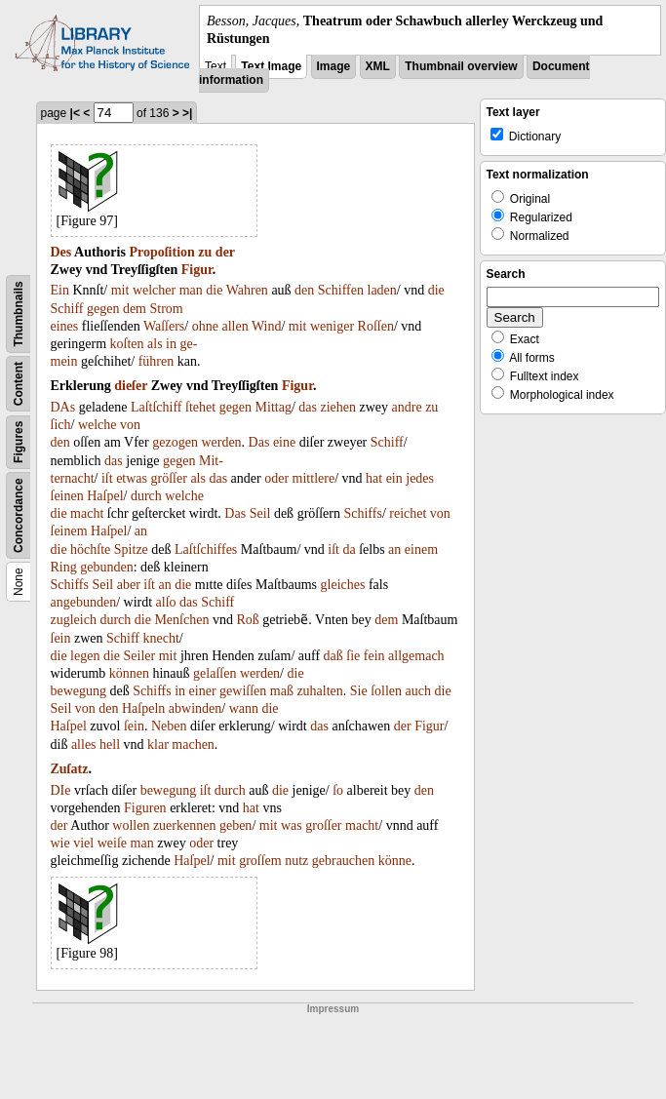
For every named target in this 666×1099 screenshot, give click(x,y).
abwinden (195, 708)
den (304, 290)
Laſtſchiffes (206, 549)
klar (158, 744)
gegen (103, 308)
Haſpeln (143, 708)
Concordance (18, 516)
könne (394, 860)
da (348, 549)
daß (333, 655)
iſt (107, 478)
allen (234, 326)
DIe (61, 790)
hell (109, 744)
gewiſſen (242, 691)
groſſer (323, 825)
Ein (60, 290)
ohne (205, 326)
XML (378, 66)
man (191, 290)
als (155, 343)
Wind (267, 326)
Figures (18, 442)
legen (84, 655)
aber (128, 584)
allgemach (416, 655)
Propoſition (161, 252)
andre (407, 407)
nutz (296, 860)
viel (83, 843)
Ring (64, 567)
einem (421, 549)
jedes (420, 478)
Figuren (145, 808)
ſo (338, 790)
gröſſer (169, 478)
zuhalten (319, 691)
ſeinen (67, 496)
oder (276, 478)
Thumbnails (18, 314)
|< (75, 113)
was (291, 825)
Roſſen (376, 326)
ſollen (386, 691)
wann (243, 708)
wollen (130, 825)
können (129, 673)
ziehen (338, 407)
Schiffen (341, 290)
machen (193, 744)
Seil (260, 513)
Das (259, 442)
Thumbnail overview (461, 66)
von (130, 424)
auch (418, 691)
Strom (166, 308)
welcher (154, 290)
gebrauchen (343, 860)
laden (382, 290)
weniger (332, 326)
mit (120, 290)
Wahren (247, 290)
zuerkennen (184, 825)
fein (374, 655)
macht (86, 513)
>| (187, 113)
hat (374, 478)
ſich (61, 424)
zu (205, 252)
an (141, 531)
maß (282, 691)
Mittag (273, 407)
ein (394, 478)
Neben (169, 726)
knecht (161, 638)
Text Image (271, 66)
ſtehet (200, 407)
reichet (407, 513)
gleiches (343, 584)
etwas (131, 478)
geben (235, 825)
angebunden (84, 602)
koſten (127, 343)
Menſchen (181, 619)
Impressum (333, 1008)
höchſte (90, 549)
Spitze (131, 549)
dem (134, 308)
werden (221, 442)
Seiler (140, 655)
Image (334, 66)
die (214, 290)
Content (18, 384)
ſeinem (69, 531)
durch (146, 496)
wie (60, 843)
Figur (197, 269)
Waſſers (163, 326)
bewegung (79, 691)
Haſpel (105, 496)
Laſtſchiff (156, 407)
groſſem (260, 860)
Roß (247, 619)
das (307, 407)
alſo (166, 602)
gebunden (106, 567)
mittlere (314, 478)
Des (61, 252)
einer (202, 691)
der (225, 252)
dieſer (130, 385)
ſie (353, 655)
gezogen (175, 442)
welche (97, 424)
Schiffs (362, 513)
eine (284, 442)
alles (84, 744)
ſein (61, 638)
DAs (63, 407)
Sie (359, 691)
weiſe (112, 843)
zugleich (74, 619)
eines (65, 326)
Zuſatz (70, 769)
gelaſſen (214, 673)
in (171, 343)
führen (156, 361)
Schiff (67, 308)
